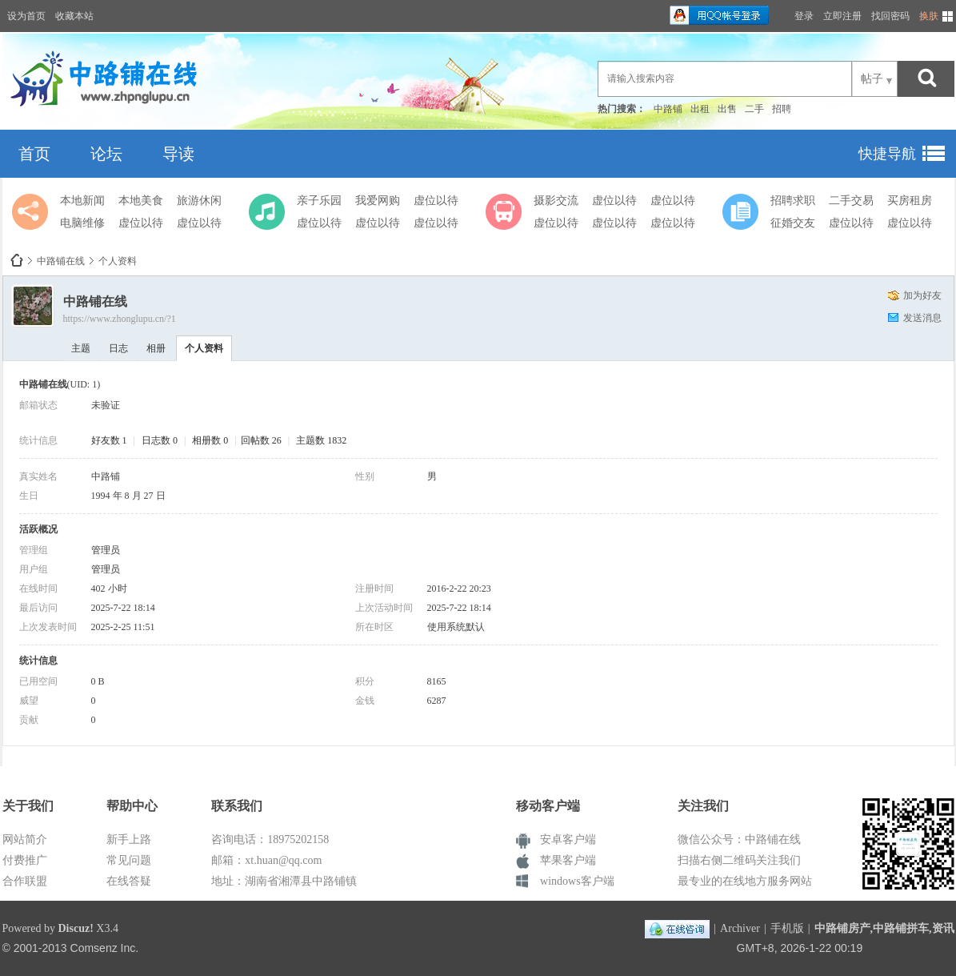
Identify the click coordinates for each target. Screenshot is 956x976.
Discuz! (76, 928)
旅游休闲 (199, 201)
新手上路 (128, 839)
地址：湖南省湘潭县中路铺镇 (284, 881)
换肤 (928, 16)
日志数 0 (160, 440)
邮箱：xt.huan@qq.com (266, 860)
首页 (34, 154)
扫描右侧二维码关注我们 (739, 860)
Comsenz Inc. (104, 948)
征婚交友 (792, 223)
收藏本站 (74, 16)
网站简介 (24, 839)
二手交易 (851, 201)
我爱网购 (377, 201)
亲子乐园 (319, 201)
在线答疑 (128, 881)
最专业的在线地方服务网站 (745, 881)
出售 (727, 108)
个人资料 (204, 348)
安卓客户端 (568, 839)
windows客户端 (577, 881)
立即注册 (842, 16)
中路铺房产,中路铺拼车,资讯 (884, 928)
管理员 (105, 550)
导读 (178, 154)
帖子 (872, 79)
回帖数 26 (261, 440)
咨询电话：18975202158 (270, 839)
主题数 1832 (321, 440)
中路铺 (668, 108)
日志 (118, 348)
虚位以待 (140, 223)
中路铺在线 (16, 261)
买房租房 (909, 201)
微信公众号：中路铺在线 (739, 839)
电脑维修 (82, 223)
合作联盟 (24, 881)
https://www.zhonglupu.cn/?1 (119, 318)
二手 (754, 108)
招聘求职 (792, 201)
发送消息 (922, 317)
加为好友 (922, 295)
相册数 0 (210, 440)
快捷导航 (887, 154)
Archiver (740, 928)
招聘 (781, 108)
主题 (80, 348)
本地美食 (140, 201)
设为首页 (26, 16)
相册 (156, 348)
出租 (700, 108)
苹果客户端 (568, 860)
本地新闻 (82, 201)
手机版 (787, 928)
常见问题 (128, 860)
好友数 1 (109, 440)
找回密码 (890, 16)
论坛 (106, 154)
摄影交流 (556, 201)
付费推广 (24, 860)
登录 (804, 16)
